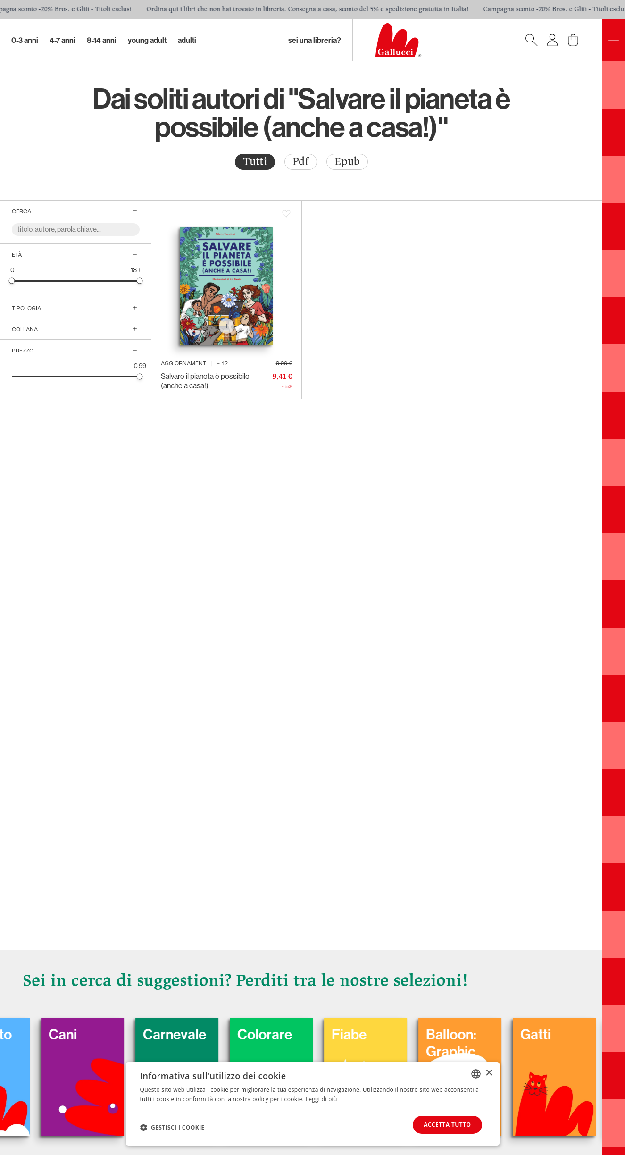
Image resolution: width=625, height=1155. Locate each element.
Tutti (255, 161)
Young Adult (147, 40)
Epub (347, 161)
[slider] (12, 280)
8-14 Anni (102, 40)
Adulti (187, 40)
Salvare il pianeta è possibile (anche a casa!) (205, 380)
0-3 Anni (24, 40)
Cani (76, 1034)
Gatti (548, 1034)
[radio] (255, 162)
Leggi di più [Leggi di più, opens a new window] (321, 1099)
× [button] (488, 1073)
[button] (172, 1127)
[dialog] (313, 1104)
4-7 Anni (62, 40)
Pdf (300, 161)
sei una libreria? (314, 40)
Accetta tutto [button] (447, 1125)
